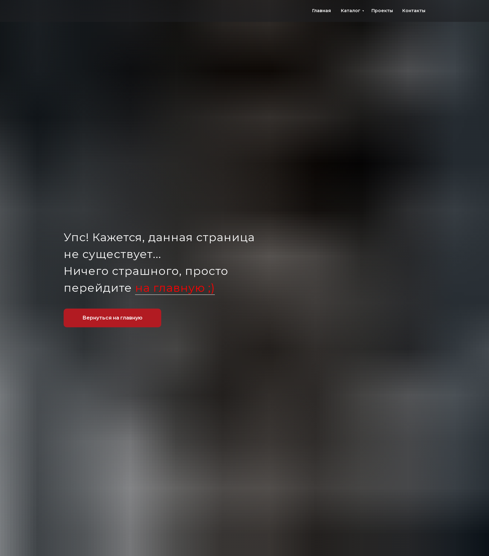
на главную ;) (175, 288)
